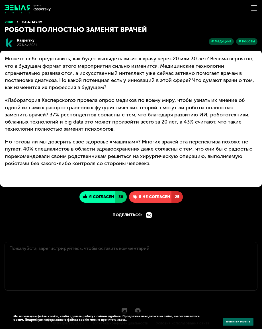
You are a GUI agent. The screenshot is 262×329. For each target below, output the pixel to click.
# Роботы (247, 41)
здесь (121, 320)
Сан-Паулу (32, 22)
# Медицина (221, 41)
